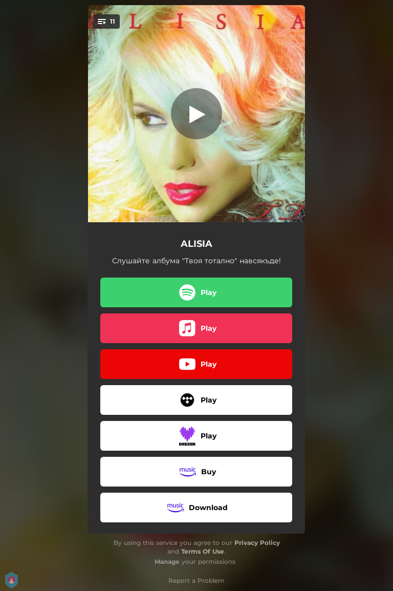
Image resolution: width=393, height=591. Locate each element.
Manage (167, 561)
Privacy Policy (257, 542)
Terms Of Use (202, 551)
